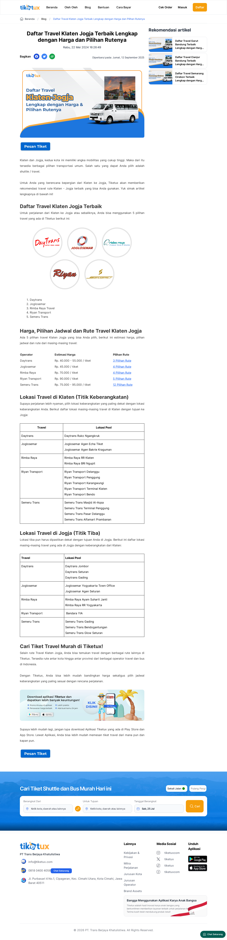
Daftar (200, 7)
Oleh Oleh (71, 7)
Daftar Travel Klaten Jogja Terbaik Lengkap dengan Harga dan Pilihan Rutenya (99, 18)
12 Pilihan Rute (122, 384)
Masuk (182, 7)
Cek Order (165, 7)
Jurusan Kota (133, 874)
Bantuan (103, 7)
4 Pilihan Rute (122, 366)
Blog (88, 7)
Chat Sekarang (61, 870)
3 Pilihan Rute (122, 360)
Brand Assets (133, 891)
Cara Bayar (123, 7)
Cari (195, 806)
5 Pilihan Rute (122, 378)
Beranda (51, 7)
